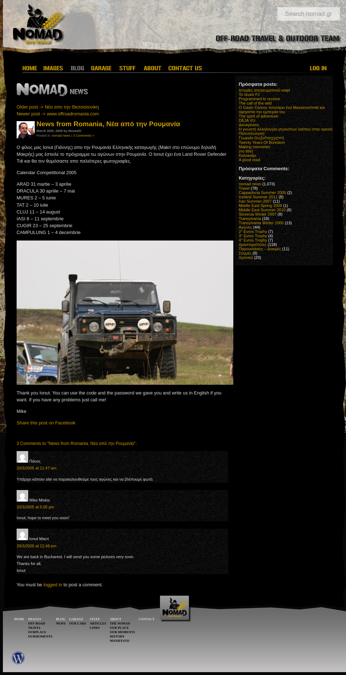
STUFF (95, 619)
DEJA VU (247, 120)
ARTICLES (98, 623)
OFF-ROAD (37, 623)
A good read (249, 160)
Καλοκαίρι (247, 155)
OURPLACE (37, 632)
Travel (244, 188)
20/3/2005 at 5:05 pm (35, 507)
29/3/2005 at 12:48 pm (36, 546)
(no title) (246, 151)
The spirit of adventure (258, 116)
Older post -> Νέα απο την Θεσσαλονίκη (58, 107)
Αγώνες (245, 227)
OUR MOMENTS (122, 632)
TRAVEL (34, 628)
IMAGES (35, 619)
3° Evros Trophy (253, 236)
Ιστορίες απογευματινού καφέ (264, 90)
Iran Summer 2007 (255, 201)
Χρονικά (246, 257)
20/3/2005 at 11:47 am (36, 468)
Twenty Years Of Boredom (262, 142)
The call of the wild (255, 103)
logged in (52, 584)
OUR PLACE (119, 628)
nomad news (61, 135)
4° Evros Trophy (253, 240)
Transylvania (250, 218)
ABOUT (115, 619)
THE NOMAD (120, 623)
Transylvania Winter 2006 (261, 223)
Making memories (254, 147)
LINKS (95, 628)
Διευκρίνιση (249, 125)
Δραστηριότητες (253, 244)
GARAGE (76, 619)
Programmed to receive (259, 99)
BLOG (60, 619)
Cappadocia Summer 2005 (262, 192)
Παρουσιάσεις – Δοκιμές (260, 249)
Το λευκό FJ (249, 94)
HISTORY (117, 636)
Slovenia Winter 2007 (258, 214)
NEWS (61, 623)
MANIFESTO (119, 641)
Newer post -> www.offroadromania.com (58, 113)
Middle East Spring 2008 (260, 205)
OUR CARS (77, 623)
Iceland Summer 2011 (258, 197)
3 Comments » (83, 135)
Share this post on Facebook (46, 422)
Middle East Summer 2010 (262, 210)
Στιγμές (245, 253)
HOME (19, 619)
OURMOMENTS (40, 636)
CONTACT (147, 619)
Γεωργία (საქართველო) (261, 138)
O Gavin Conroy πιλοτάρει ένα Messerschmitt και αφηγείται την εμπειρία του (282, 109)
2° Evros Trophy (253, 231)
